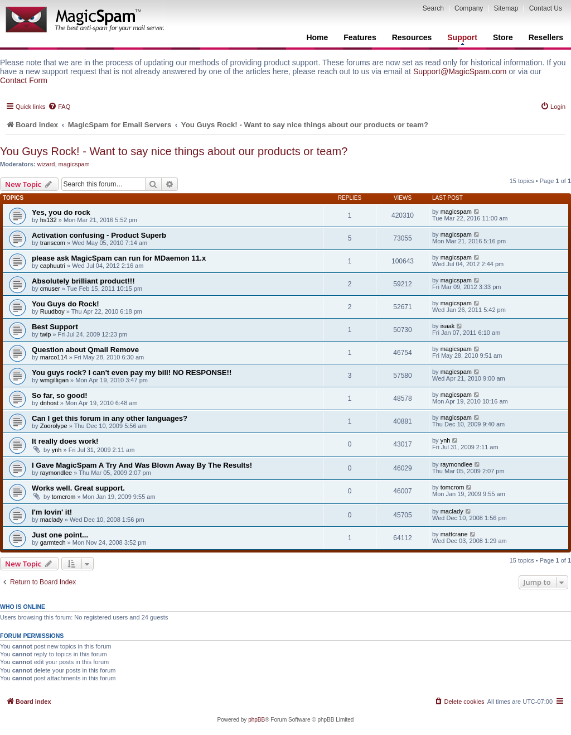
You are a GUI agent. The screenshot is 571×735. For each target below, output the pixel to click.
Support (462, 39)
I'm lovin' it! (52, 512)
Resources (412, 37)
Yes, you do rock (61, 212)
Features (359, 37)
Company (468, 8)
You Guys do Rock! (65, 304)
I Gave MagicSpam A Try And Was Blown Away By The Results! (142, 465)
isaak (448, 326)
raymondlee (56, 472)
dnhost (49, 403)
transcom (52, 242)
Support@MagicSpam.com (460, 71)
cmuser (50, 288)
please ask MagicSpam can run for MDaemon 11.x (119, 258)
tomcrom (64, 496)
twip (45, 334)
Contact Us (545, 8)
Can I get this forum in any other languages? (109, 418)
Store (503, 37)
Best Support (55, 327)
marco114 (53, 357)
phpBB (256, 720)
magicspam (74, 164)
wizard (46, 164)
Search (433, 8)
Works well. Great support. (78, 488)
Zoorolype (53, 425)
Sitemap (505, 8)
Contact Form (23, 80)
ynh (57, 449)
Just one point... (60, 535)
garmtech (53, 542)
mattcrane (454, 534)
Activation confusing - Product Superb (99, 235)
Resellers (546, 37)
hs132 (48, 220)
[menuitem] (59, 106)
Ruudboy (52, 311)
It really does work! (65, 441)
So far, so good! (60, 395)
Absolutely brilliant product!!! (83, 281)
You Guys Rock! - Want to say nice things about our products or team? (173, 151)
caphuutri (52, 265)
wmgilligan (54, 380)
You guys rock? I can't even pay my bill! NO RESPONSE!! (131, 372)
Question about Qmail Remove (85, 349)
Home (317, 37)
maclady (51, 519)
